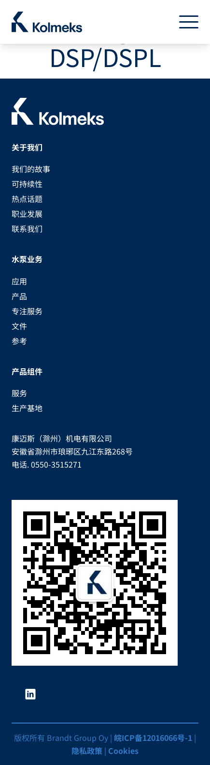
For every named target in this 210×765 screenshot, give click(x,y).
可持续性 (27, 183)
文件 (19, 326)
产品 (19, 296)
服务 (19, 393)
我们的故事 (31, 168)
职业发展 (27, 213)
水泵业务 (27, 259)
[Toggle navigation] (184, 22)
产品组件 (27, 371)
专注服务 (27, 311)
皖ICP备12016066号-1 (153, 737)
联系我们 (27, 228)
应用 (19, 281)
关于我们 (27, 147)
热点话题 (27, 198)
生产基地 (27, 408)
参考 (19, 341)
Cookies (123, 750)
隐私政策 (86, 750)
